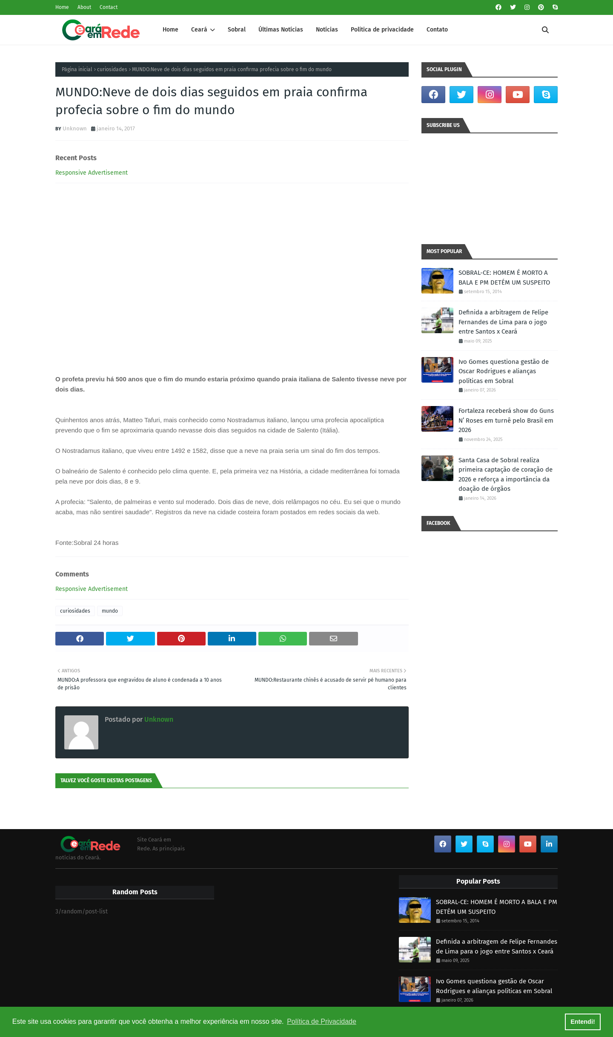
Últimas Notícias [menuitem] (280, 29)
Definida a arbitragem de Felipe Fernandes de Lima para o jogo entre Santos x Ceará (503, 321)
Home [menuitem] (170, 29)
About (84, 7)
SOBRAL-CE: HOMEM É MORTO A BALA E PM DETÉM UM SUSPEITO (504, 277)
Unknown (75, 128)
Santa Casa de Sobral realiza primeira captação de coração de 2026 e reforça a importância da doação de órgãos (505, 474)
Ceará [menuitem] (199, 29)
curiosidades (112, 69)
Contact (108, 7)
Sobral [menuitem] (237, 29)
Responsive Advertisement (91, 172)
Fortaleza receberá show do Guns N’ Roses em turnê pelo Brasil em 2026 (506, 420)
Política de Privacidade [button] (321, 1021)
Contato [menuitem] (437, 29)
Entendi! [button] (582, 1021)
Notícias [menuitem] (327, 29)
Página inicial (77, 69)
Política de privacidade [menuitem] (382, 29)
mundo (110, 611)
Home (62, 7)
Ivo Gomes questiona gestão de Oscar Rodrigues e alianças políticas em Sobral (503, 371)
